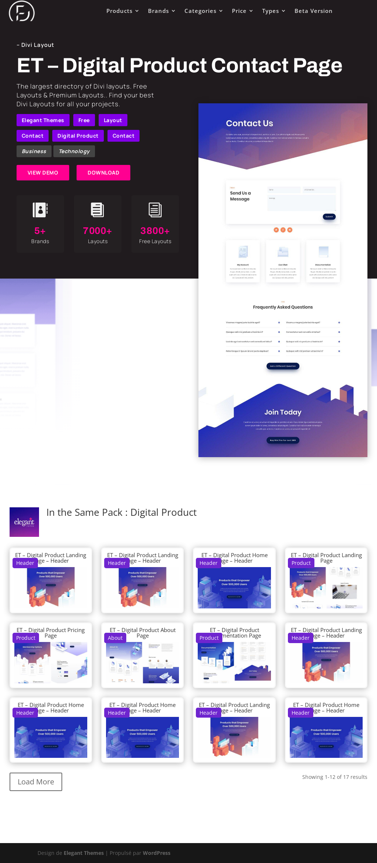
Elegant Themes (43, 120)
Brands (158, 10)
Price (239, 10)
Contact (33, 135)
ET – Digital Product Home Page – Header (234, 557)
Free (84, 120)
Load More (36, 782)
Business (34, 151)
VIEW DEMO (43, 172)
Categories (200, 10)
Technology (74, 151)
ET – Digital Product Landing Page (326, 557)
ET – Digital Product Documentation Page (234, 632)
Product (301, 562)
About (115, 637)
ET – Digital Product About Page (143, 632)
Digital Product (78, 135)
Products (119, 10)
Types (270, 10)
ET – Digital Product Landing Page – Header (50, 557)
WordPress (156, 852)
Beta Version (314, 10)
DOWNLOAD (103, 172)
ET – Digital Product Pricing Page (51, 632)
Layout (113, 120)
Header (25, 562)
